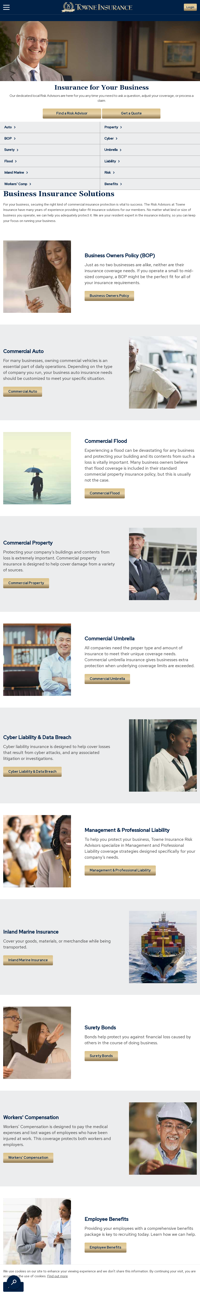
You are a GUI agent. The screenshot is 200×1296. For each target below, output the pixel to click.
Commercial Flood (105, 493)
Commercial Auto (22, 391)
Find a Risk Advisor (72, 113)
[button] (6, 7)
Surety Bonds (101, 1056)
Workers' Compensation (28, 1157)
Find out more (57, 1276)
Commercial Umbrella (107, 679)
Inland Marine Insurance (28, 960)
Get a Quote (131, 113)
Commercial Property (26, 583)
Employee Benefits (105, 1247)
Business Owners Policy (109, 295)
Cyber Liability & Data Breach (32, 771)
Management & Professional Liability (120, 870)
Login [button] (190, 7)
